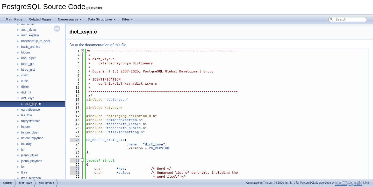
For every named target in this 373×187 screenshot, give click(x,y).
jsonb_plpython (31, 161)
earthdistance (30, 109)
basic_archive (30, 47)
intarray (26, 144)
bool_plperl (29, 58)
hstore (25, 127)
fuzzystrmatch (30, 121)
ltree (24, 172)
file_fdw (26, 115)
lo (22, 167)
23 (74, 140)
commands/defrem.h (123, 120)
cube (24, 81)
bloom (25, 52)
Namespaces (70, 19)
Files (127, 19)
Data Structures (102, 19)
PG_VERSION (159, 148)
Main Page (14, 19)
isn (23, 149)
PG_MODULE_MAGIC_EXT (105, 140)
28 (74, 160)
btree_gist (28, 69)
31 (74, 172)
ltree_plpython (31, 178)
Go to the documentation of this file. (98, 45)
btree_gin (27, 64)
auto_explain (30, 35)
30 (74, 168)
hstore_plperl (30, 132)
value (124, 172)
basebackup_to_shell (36, 41)
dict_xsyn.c (33, 104)
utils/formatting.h (124, 132)
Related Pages (40, 19)
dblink (25, 87)
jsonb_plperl (29, 155)
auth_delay (29, 29)
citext (24, 75)
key (122, 168)
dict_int (26, 92)
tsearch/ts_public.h (125, 128)
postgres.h (116, 99)
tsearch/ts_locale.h (125, 124)
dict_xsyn (27, 98)
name (133, 144)
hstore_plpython (32, 138)
